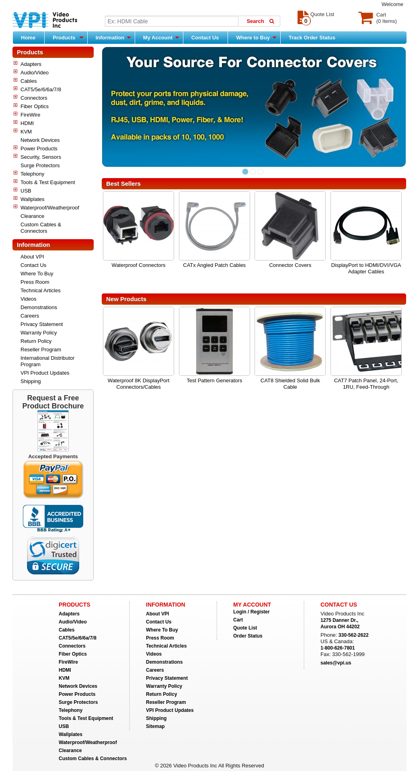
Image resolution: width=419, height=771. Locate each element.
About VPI (32, 257)
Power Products (39, 149)
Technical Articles (41, 290)
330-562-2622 (354, 635)
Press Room (35, 282)
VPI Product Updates (45, 373)
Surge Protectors (40, 165)
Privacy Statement (42, 324)
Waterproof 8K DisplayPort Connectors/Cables (138, 383)
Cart (238, 620)
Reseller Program (41, 350)
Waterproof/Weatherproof (50, 208)
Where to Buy (256, 37)
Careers (30, 316)
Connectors (34, 98)
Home (28, 38)
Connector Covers (290, 265)
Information (113, 37)
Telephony (32, 174)
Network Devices (40, 140)
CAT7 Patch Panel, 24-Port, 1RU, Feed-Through (366, 383)
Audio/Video (35, 73)
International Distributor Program (47, 361)
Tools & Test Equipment (48, 182)
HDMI (27, 123)
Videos (29, 299)
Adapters (31, 64)
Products (68, 37)
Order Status (248, 636)
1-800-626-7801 (337, 648)
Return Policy (36, 341)
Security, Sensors (41, 157)
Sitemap (155, 726)
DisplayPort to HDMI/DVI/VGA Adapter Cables (366, 268)
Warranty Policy (39, 333)
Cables (29, 81)
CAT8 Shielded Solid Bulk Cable (290, 383)
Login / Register (251, 612)
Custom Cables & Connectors (41, 227)
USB (26, 191)
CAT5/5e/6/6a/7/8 (41, 89)
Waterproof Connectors (139, 265)
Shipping (31, 381)
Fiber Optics (35, 106)
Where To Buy (37, 274)
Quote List (245, 628)
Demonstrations (39, 307)
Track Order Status (312, 38)
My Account (161, 37)
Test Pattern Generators (214, 380)
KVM (26, 132)
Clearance (32, 216)
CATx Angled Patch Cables (214, 265)
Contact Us (205, 38)
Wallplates (32, 199)
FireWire (30, 115)
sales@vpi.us (335, 663)
